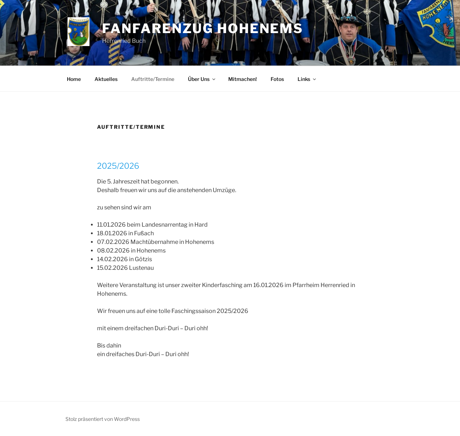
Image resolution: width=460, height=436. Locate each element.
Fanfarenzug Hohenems (202, 28)
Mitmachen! (242, 79)
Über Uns (202, 79)
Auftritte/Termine (152, 79)
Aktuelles (106, 79)
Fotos (277, 79)
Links (307, 79)
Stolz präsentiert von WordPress (102, 419)
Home (74, 79)
